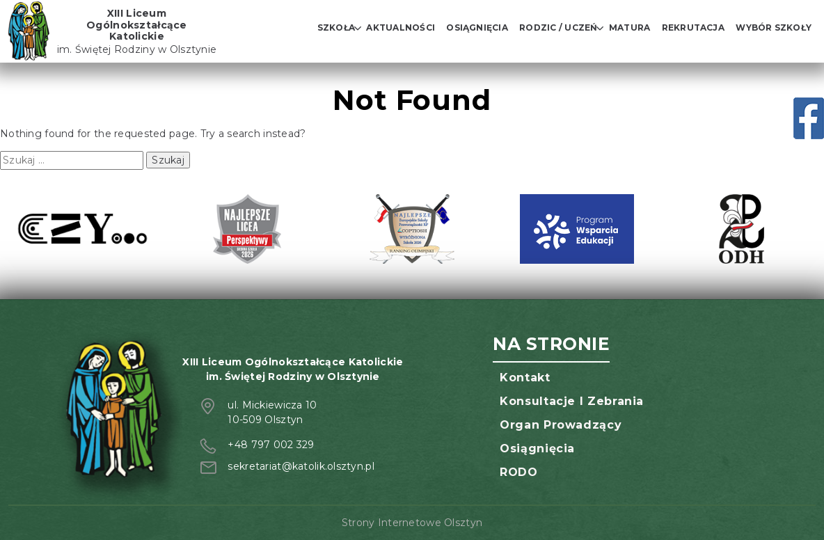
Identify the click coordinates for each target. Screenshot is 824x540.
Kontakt (525, 377)
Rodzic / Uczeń (558, 27)
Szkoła (336, 27)
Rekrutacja (693, 27)
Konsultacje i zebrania (572, 401)
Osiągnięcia (477, 27)
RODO (519, 472)
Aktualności (400, 27)
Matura (629, 27)
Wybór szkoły (773, 27)
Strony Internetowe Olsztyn (412, 522)
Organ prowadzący (560, 424)
